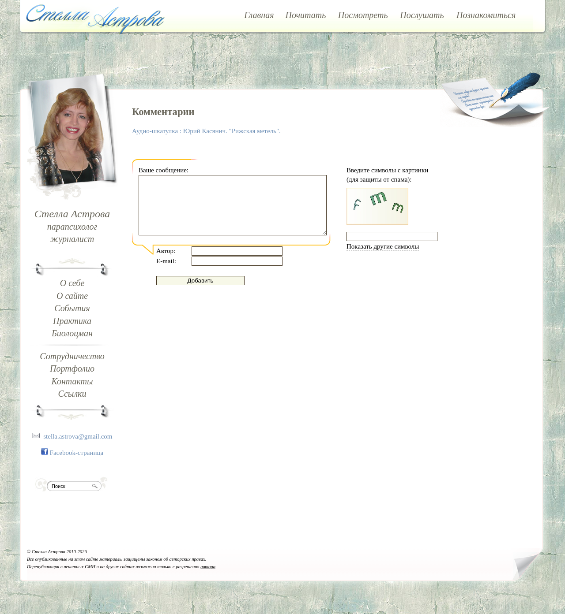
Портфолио (72, 368)
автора (207, 566)
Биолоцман (72, 333)
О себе (72, 283)
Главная (259, 15)
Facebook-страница (77, 452)
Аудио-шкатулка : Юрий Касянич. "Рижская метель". (206, 130)
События (72, 308)
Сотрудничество (72, 356)
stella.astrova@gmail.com (77, 436)
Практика (72, 321)
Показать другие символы (383, 246)
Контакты (72, 381)
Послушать (422, 15)
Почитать (306, 15)
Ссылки (72, 393)
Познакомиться (486, 15)
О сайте (72, 296)
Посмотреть (363, 15)
